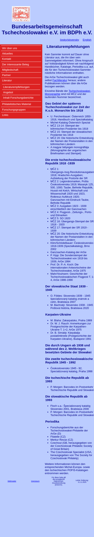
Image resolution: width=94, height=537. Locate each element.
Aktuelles (7, 53)
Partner (6, 75)
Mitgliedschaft (10, 69)
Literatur (7, 80)
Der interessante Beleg (15, 64)
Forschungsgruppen (14, 109)
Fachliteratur (60, 80)
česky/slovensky (69, 39)
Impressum (35, 481)
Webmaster (12, 481)
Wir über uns (9, 48)
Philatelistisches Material (16, 104)
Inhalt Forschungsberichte (18, 97)
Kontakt (6, 58)
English (87, 39)
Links (5, 114)
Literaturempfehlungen (16, 87)
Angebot (8, 92)
